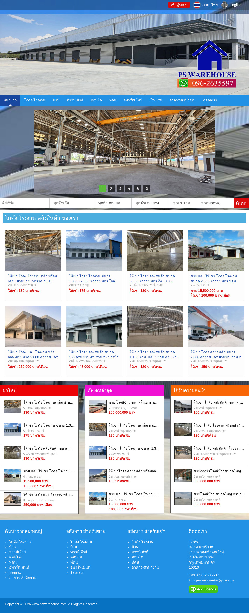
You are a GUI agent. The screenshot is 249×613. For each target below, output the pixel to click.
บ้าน (56, 100)
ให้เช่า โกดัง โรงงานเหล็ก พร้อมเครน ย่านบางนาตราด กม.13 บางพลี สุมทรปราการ (32, 281)
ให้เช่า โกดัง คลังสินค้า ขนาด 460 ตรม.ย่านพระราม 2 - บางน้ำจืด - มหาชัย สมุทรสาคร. (94, 357)
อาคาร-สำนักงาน (183, 100)
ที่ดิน (112, 100)
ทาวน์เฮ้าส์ (75, 100)
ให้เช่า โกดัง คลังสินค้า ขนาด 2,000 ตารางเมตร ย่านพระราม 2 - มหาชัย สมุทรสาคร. (216, 357)
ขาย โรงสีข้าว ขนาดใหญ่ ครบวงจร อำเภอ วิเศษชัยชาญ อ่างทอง (157, 402)
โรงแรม (156, 100)
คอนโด (96, 100)
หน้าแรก (10, 100)
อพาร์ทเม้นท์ (133, 100)
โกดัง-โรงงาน (34, 100)
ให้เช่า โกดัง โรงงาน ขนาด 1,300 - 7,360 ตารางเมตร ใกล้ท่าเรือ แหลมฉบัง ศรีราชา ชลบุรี (94, 281)
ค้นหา (242, 203)
